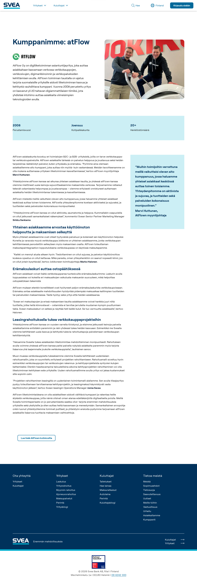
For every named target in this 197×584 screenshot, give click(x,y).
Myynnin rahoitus (65, 489)
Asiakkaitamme (151, 515)
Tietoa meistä (152, 476)
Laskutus (61, 481)
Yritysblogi (62, 506)
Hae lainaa (105, 485)
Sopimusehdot (151, 485)
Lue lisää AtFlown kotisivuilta (36, 438)
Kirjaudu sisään (181, 5)
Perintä (60, 502)
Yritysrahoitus (63, 485)
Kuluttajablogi (107, 502)
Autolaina (105, 494)
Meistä (147, 481)
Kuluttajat (18, 485)
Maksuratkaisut (108, 489)
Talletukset (105, 481)
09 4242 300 (118, 574)
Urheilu (147, 511)
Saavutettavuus (151, 494)
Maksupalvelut (64, 498)
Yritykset (17, 481)
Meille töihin (150, 502)
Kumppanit (149, 519)
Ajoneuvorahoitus (66, 494)
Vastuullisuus (150, 506)
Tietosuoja (149, 489)
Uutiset (147, 498)
